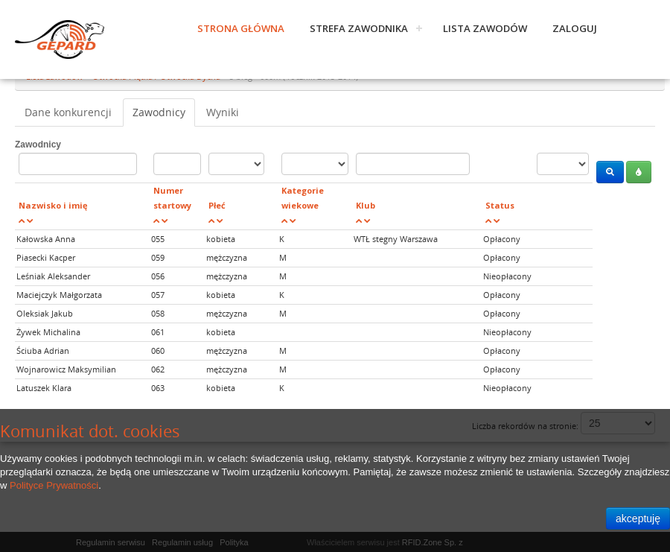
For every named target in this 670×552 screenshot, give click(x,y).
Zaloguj (574, 28)
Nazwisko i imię (53, 205)
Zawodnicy (159, 112)
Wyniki (222, 112)
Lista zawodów (485, 28)
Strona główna (240, 28)
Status (499, 205)
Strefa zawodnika (359, 28)
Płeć (217, 205)
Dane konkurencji (68, 112)
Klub (365, 205)
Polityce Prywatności (54, 485)
